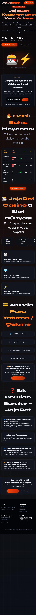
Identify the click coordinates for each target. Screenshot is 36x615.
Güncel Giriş (22, 506)
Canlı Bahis (22, 508)
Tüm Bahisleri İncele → (18, 188)
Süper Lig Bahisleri (5, 517)
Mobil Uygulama (23, 511)
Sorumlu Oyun (4, 509)
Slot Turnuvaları (5, 522)
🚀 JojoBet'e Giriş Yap (9, 45)
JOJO (11, 2)
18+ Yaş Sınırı (11, 509)
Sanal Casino (22, 509)
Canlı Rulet (3, 521)
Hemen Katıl (29, 3)
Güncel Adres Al (24, 45)
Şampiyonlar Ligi (5, 519)
